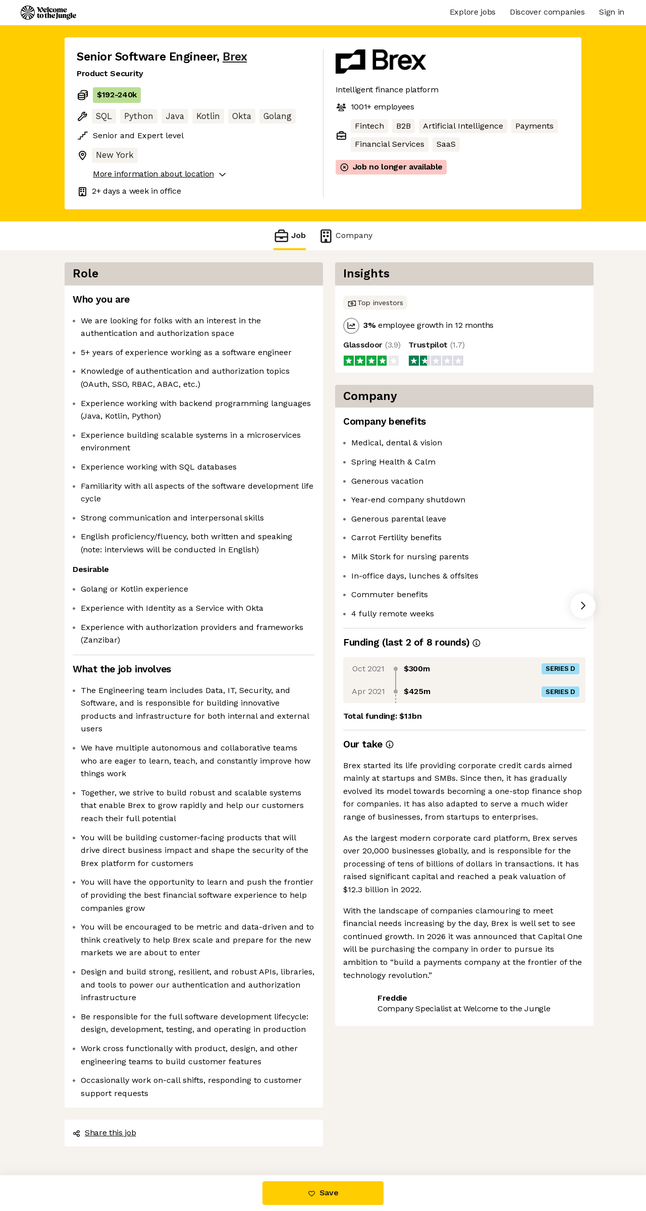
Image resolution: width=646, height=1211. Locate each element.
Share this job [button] (104, 1132)
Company (345, 235)
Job (290, 235)
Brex (235, 57)
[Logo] (48, 13)
